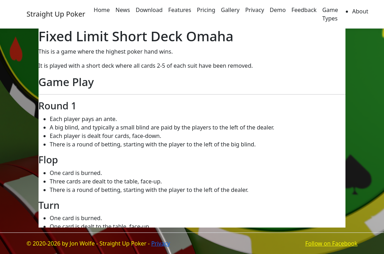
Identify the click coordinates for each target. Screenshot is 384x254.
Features (179, 10)
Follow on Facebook (331, 243)
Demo (278, 10)
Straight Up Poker (56, 14)
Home (102, 10)
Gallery (230, 10)
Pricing (206, 10)
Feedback (303, 10)
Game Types (330, 14)
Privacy (254, 10)
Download (149, 10)
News (123, 10)
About (360, 11)
